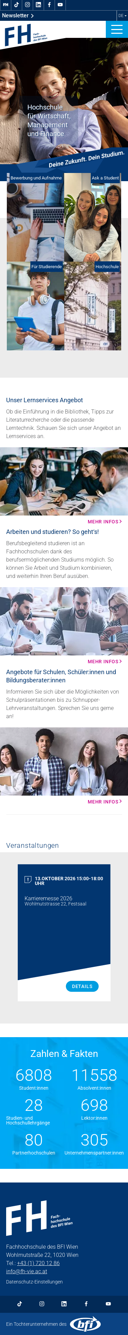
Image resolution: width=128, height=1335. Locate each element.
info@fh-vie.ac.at (26, 1271)
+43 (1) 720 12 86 (38, 1263)
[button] (117, 29)
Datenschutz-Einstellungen (34, 1282)
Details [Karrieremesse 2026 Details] (82, 986)
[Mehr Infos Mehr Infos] (64, 485)
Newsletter (18, 15)
